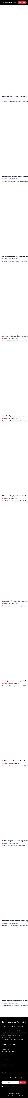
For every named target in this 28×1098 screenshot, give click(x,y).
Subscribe (22, 1082)
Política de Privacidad (15, 1086)
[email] (10, 1082)
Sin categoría (6, 683)
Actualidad (5, 99)
